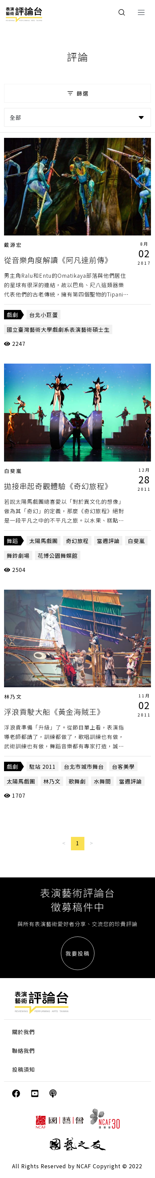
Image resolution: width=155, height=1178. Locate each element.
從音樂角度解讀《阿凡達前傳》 (58, 259)
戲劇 (12, 315)
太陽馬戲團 (43, 541)
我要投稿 (78, 953)
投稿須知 (23, 1069)
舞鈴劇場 (18, 555)
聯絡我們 (23, 1051)
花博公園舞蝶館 (58, 555)
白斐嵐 (13, 470)
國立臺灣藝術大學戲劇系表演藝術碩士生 (58, 329)
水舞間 (102, 781)
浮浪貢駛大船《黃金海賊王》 (54, 711)
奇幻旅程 (77, 541)
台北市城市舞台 (84, 766)
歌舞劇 (77, 781)
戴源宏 (13, 244)
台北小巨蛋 (43, 315)
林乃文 (13, 696)
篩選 (77, 93)
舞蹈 (12, 541)
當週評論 (108, 541)
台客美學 (123, 766)
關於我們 (23, 1032)
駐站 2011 (42, 766)
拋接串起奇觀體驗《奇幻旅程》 (58, 485)
